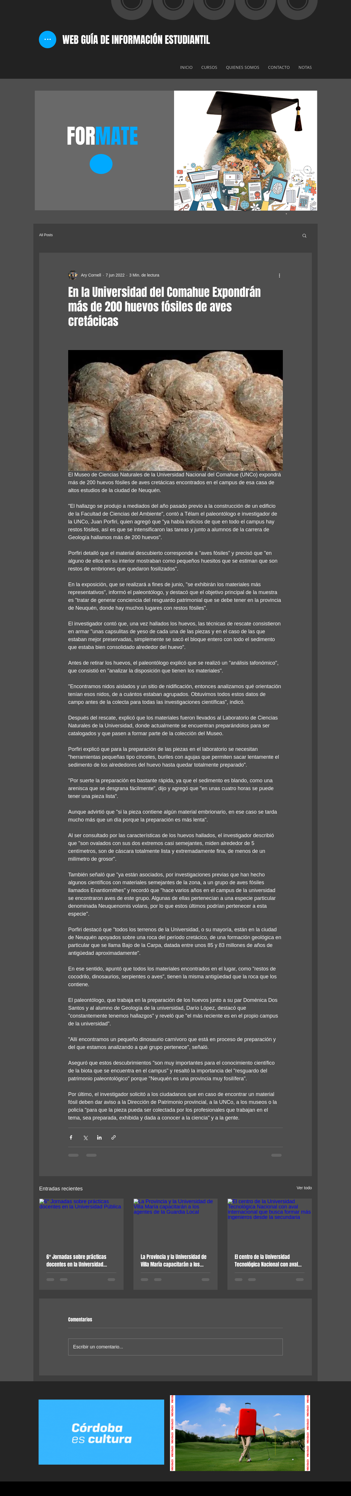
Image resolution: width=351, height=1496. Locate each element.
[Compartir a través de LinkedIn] (99, 1137)
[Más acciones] (279, 275)
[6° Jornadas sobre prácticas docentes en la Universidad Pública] (81, 1222)
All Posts (46, 235)
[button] (304, 235)
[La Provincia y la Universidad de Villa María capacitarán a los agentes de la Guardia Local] (176, 1222)
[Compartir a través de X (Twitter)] (85, 1137)
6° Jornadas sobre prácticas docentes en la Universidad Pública (76, 1260)
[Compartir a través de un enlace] (113, 1137)
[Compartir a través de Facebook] (71, 1137)
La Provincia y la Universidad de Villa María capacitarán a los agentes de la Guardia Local (174, 1260)
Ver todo (304, 1187)
